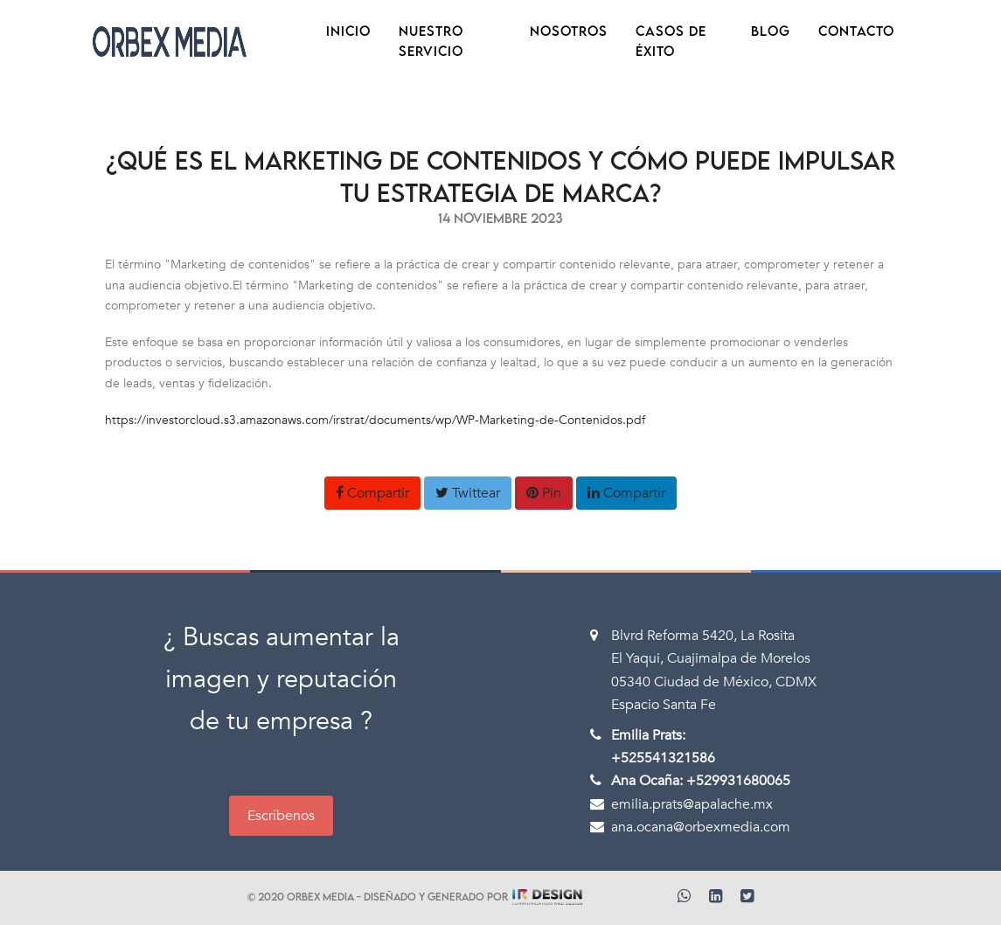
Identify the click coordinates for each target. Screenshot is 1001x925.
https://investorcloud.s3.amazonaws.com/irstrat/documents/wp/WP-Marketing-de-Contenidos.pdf (375, 420)
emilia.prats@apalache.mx (692, 804)
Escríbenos (281, 815)
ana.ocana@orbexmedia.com (700, 827)
